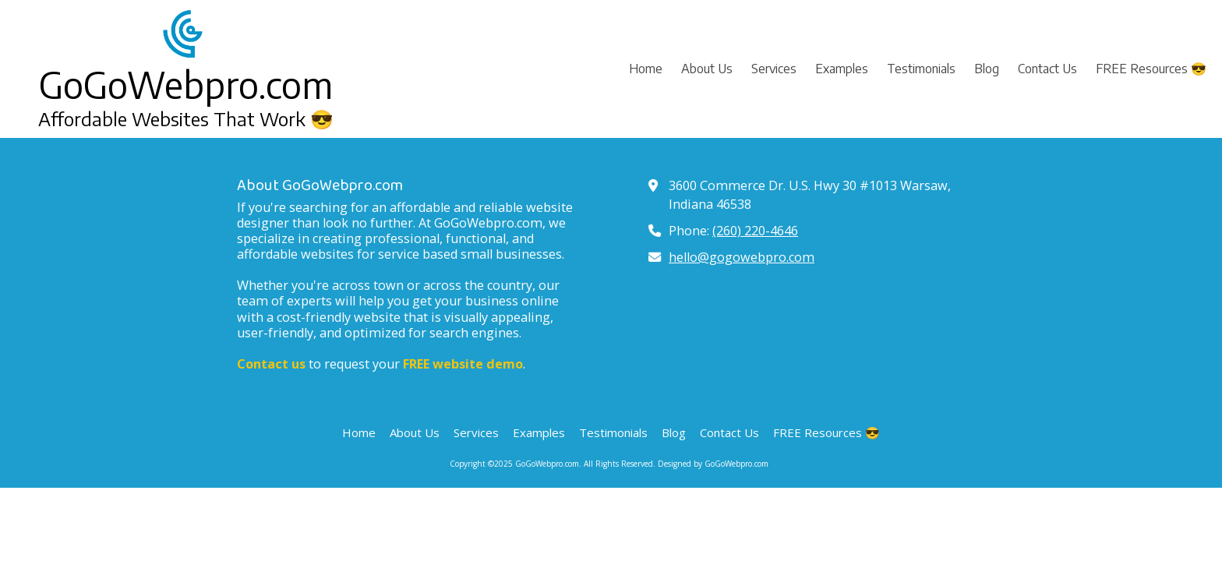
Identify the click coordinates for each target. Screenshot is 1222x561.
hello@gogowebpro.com (741, 257)
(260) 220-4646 (755, 230)
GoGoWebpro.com (186, 84)
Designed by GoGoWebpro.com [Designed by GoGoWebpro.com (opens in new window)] (713, 463)
